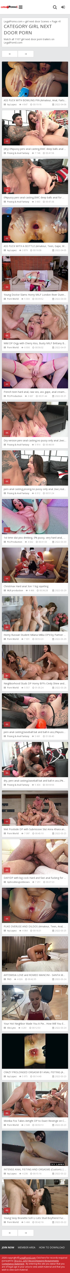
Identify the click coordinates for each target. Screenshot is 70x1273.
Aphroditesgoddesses (18, 882)
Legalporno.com (9, 7)
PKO (9, 979)
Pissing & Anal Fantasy (18, 153)
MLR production (15, 590)
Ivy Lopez (12, 104)
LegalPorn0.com (28, 1257)
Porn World (13, 298)
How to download (52, 1247)
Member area (26, 1247)
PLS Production (14, 396)
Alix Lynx (11, 1027)
